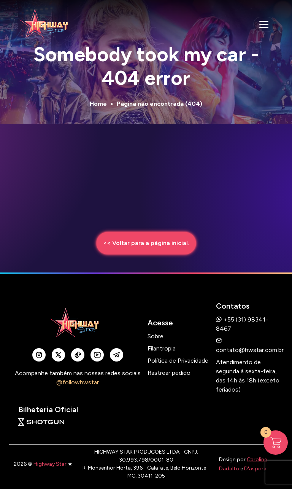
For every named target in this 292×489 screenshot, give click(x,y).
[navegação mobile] (264, 24)
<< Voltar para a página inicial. (146, 243)
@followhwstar (77, 382)
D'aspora (255, 468)
